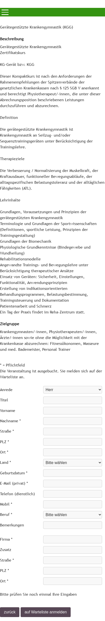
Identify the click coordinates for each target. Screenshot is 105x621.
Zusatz (5, 549)
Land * (5, 462)
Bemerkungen (12, 525)
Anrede (6, 389)
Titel (4, 400)
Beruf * (6, 514)
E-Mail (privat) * (14, 483)
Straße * (7, 431)
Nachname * (10, 421)
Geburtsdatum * (13, 473)
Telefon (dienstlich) (17, 494)
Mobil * (6, 504)
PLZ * (4, 441)
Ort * (4, 452)
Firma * (6, 539)
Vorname (7, 410)
